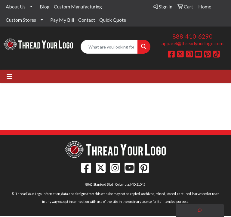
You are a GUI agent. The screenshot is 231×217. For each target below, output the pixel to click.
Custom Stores (21, 20)
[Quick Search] (109, 47)
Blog (45, 6)
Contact (86, 20)
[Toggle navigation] (9, 76)
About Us (16, 6)
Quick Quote (112, 20)
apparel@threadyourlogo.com (192, 43)
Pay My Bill (62, 20)
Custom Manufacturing (78, 6)
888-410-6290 (192, 36)
